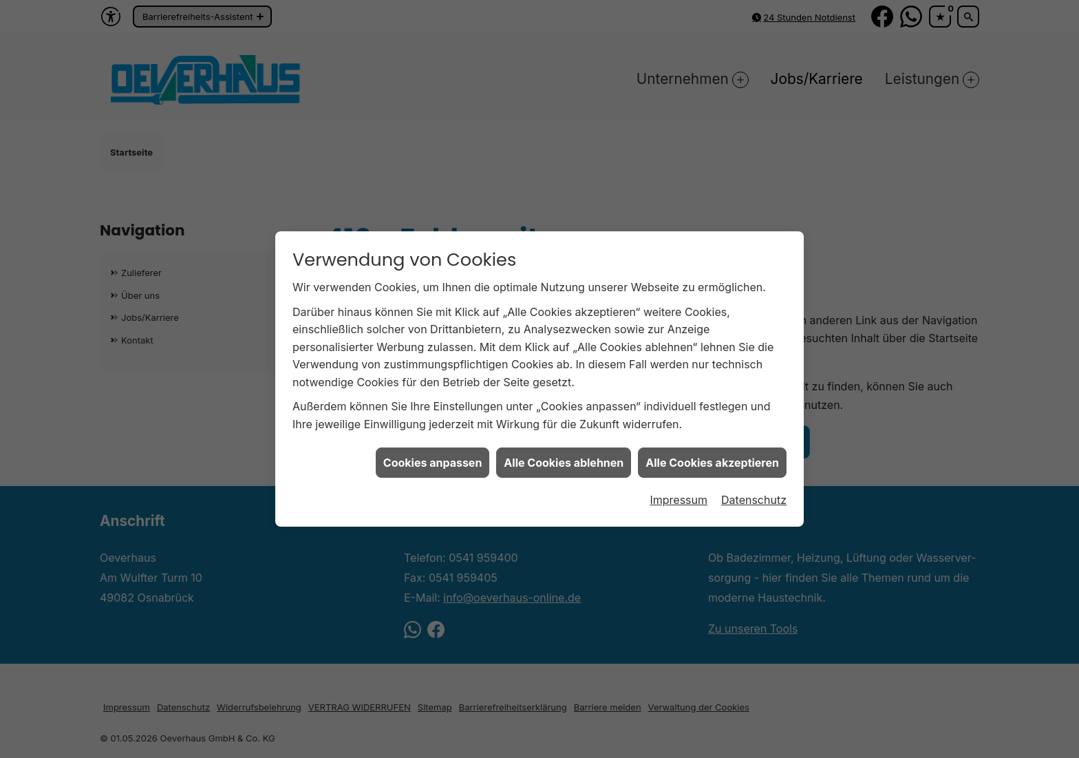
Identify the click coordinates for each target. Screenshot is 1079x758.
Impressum (678, 487)
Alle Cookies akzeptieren (712, 450)
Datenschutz (754, 487)
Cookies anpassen (432, 450)
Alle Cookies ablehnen (563, 450)
